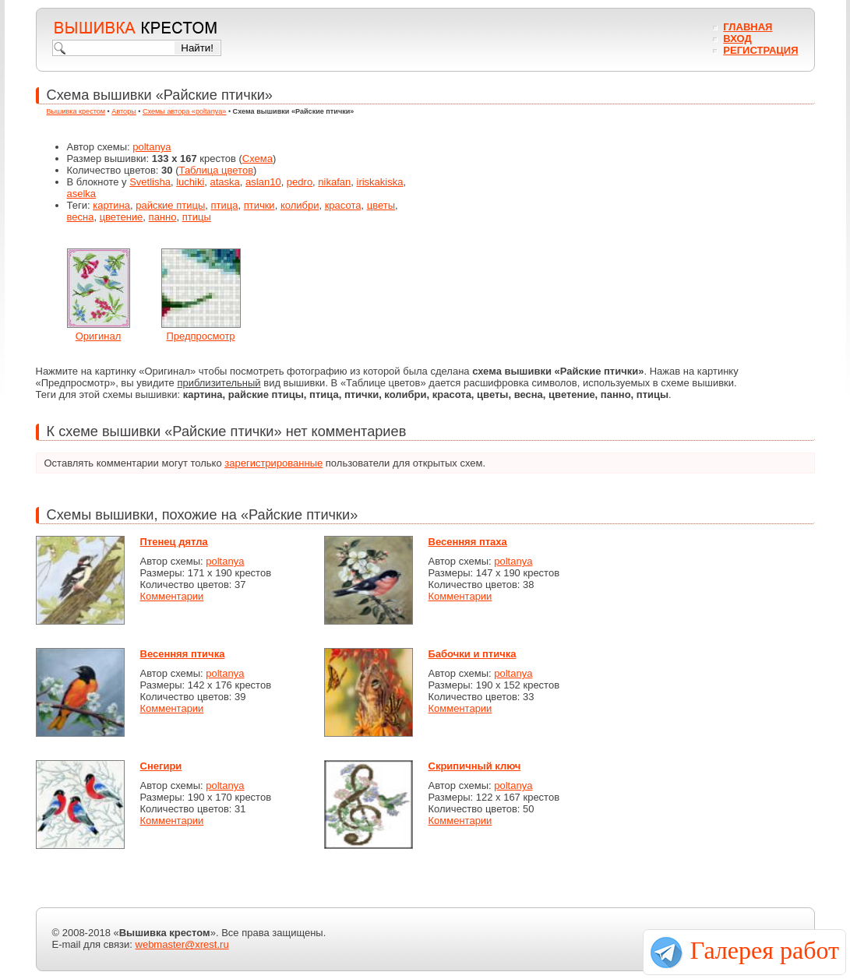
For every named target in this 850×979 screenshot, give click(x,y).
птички (259, 205)
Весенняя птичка (182, 654)
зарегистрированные (273, 463)
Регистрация (760, 50)
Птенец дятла (174, 542)
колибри (299, 205)
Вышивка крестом (76, 111)
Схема (257, 158)
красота (343, 205)
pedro (299, 182)
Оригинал (99, 336)
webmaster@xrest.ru (182, 944)
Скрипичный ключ (475, 766)
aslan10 (263, 182)
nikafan (334, 182)
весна (80, 217)
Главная (747, 27)
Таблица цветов (216, 170)
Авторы (123, 111)
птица (224, 205)
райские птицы (170, 205)
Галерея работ (764, 950)
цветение (121, 217)
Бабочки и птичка (473, 654)
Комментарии (172, 596)
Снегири (161, 766)
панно (163, 217)
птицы (196, 217)
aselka (82, 193)
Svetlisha (150, 182)
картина (111, 205)
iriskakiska (380, 182)
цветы (381, 205)
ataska (225, 182)
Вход (737, 38)
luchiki (190, 182)
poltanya (151, 147)
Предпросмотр (200, 336)
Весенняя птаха (468, 542)
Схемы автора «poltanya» (184, 111)
